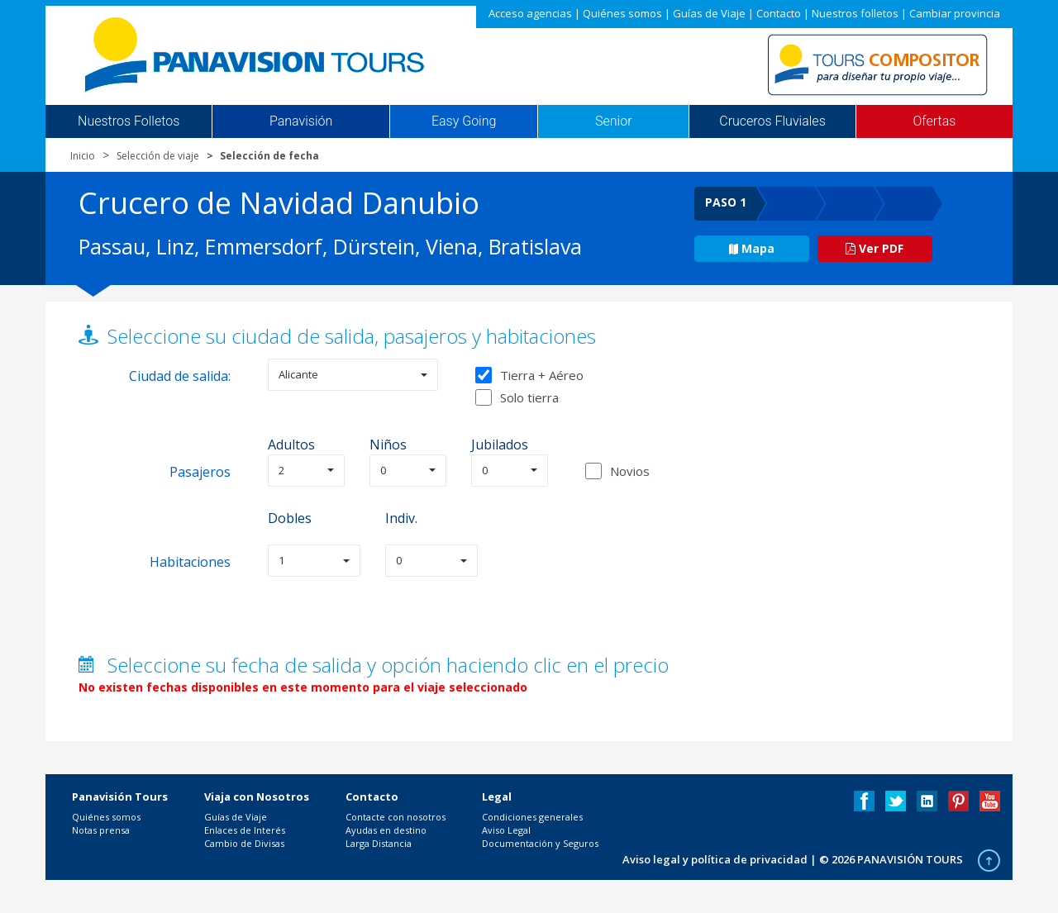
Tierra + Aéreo (529, 375)
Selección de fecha (269, 156)
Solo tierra (517, 397)
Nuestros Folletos (128, 121)
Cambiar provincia (954, 13)
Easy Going (463, 121)
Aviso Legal (506, 830)
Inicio (82, 156)
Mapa (751, 248)
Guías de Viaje (709, 13)
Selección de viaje (158, 156)
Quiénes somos (622, 13)
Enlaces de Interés (244, 830)
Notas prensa (101, 830)
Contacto (778, 13)
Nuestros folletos (855, 13)
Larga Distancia (379, 843)
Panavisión (300, 121)
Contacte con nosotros (396, 817)
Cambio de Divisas (244, 843)
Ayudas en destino (386, 830)
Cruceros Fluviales (772, 121)
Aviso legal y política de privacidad (715, 859)
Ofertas (934, 121)
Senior (613, 121)
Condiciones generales (532, 817)
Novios (630, 471)
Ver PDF (874, 248)
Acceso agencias (530, 13)
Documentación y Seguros (540, 843)
